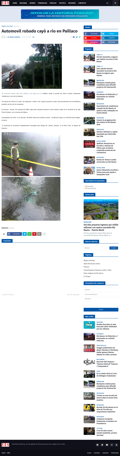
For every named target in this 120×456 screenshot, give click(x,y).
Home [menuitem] (15, 3)
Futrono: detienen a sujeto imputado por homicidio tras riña (107, 134)
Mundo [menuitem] (32, 3)
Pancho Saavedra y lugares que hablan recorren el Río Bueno (107, 59)
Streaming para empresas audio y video (97, 270)
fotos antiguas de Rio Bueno (93, 273)
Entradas (89, 186)
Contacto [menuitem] (82, 3)
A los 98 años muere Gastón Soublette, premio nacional (107, 433)
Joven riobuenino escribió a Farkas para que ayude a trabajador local (107, 172)
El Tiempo (87, 276)
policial (16, 26)
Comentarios (90, 188)
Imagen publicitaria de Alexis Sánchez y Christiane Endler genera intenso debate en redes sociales (107, 351)
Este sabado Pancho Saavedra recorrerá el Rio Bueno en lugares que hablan (107, 72)
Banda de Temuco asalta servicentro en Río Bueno (106, 161)
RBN (8, 453)
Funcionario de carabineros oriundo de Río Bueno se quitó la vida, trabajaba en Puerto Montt (107, 109)
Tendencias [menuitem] (42, 3)
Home (89, 453)
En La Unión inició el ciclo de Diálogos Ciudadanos (107, 375)
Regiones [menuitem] (72, 3)
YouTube (97, 453)
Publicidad (114, 453)
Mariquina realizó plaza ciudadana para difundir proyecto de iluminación (106, 85)
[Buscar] (101, 248)
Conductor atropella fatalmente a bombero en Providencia (107, 421)
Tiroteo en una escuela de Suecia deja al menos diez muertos (107, 397)
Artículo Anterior (8, 295)
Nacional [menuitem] (23, 3)
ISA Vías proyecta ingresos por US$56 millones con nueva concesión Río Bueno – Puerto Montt (101, 227)
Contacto (105, 453)
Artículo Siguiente (73, 295)
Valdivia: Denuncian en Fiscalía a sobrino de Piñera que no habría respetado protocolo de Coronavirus (106, 147)
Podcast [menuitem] (53, 3)
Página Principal (7, 26)
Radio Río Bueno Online (92, 264)
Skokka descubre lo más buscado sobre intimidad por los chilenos (107, 326)
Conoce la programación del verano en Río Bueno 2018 (106, 122)
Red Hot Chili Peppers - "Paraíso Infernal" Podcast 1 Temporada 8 (107, 364)
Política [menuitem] (62, 3)
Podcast (86, 267)
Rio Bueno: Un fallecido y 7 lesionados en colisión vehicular (107, 96)
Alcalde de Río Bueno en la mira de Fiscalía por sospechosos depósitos (107, 409)
